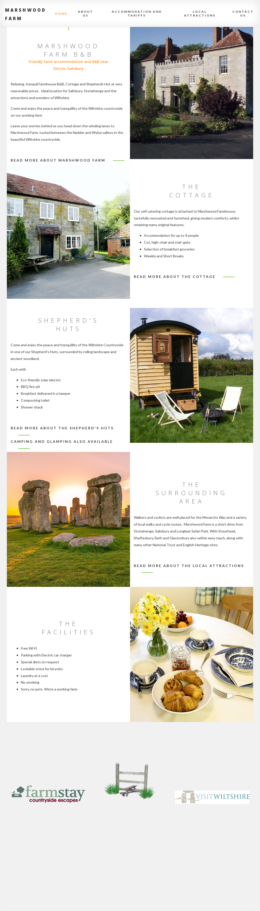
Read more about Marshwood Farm (58, 160)
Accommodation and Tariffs (137, 13)
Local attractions (200, 13)
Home (61, 13)
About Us (85, 13)
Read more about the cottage (175, 276)
